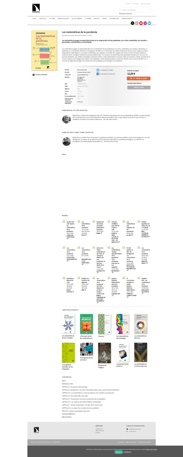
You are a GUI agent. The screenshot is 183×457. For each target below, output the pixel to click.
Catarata (80, 102)
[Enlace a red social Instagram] (145, 23)
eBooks (96, 18)
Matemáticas (81, 80)
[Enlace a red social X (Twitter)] (132, 23)
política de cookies (151, 449)
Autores (52, 18)
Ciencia (79, 81)
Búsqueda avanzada (125, 13)
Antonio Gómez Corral (83, 35)
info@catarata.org (134, 429)
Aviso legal (121, 442)
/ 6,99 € (139, 87)
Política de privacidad (144, 442)
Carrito (136, 4)
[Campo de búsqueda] (135, 10)
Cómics (104, 18)
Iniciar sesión (146, 4)
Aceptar (119, 452)
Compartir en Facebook (106, 73)
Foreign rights (127, 18)
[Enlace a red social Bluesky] (149, 23)
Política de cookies (131, 442)
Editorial (127, 4)
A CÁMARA (88, 18)
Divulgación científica (81, 77)
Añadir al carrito (140, 78)
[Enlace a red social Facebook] (137, 23)
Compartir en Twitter (105, 70)
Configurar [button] (127, 452)
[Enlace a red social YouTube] (141, 23)
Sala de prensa (77, 18)
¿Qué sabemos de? (82, 74)
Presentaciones (63, 18)
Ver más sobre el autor (110, 119)
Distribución (114, 18)
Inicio (34, 18)
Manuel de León (68, 35)
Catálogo (42, 18)
